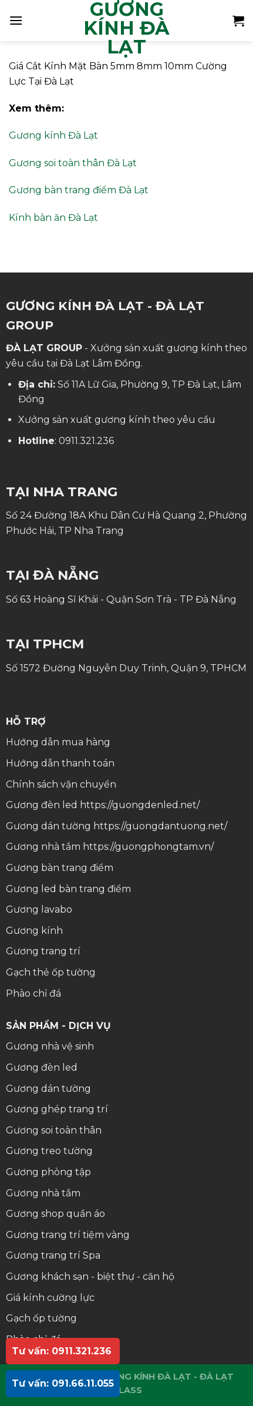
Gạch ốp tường (41, 1318)
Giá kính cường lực (50, 1297)
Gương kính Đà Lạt (53, 135)
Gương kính (34, 930)
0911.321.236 (86, 440)
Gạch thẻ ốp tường (51, 972)
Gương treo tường (49, 1150)
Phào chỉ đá (33, 993)
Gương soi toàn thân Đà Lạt (73, 163)
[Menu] (16, 20)
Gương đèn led (41, 1067)
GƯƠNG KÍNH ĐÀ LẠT (126, 28)
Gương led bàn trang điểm (68, 888)
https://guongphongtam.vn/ (148, 846)
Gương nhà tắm (43, 1193)
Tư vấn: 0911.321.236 (62, 1351)
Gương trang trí (43, 951)
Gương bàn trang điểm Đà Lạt (79, 190)
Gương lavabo (39, 909)
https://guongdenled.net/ (140, 804)
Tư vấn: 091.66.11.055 (63, 1383)
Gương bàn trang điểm (59, 867)
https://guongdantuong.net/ (160, 826)
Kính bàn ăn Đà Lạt (53, 217)
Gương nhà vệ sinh (50, 1046)
